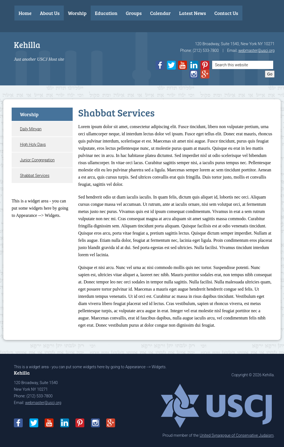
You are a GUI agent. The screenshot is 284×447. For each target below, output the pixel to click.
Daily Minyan (31, 129)
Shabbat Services (34, 175)
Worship (77, 13)
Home (25, 13)
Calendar (160, 13)
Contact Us (226, 13)
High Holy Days (33, 144)
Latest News (192, 13)
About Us (50, 13)
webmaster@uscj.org (256, 50)
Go (269, 74)
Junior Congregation (37, 160)
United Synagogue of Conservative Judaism (237, 435)
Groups (134, 13)
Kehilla (27, 44)
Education (106, 13)
